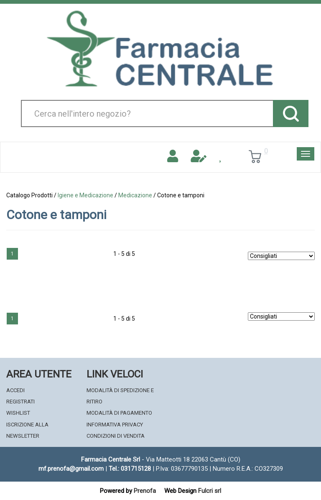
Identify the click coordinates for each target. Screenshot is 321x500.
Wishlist (18, 413)
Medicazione (135, 195)
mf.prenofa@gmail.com (71, 468)
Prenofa (145, 491)
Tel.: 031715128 (130, 468)
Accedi (15, 390)
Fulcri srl (209, 491)
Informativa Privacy (115, 424)
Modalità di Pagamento (119, 413)
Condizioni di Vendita (116, 436)
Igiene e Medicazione (85, 195)
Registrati (20, 401)
